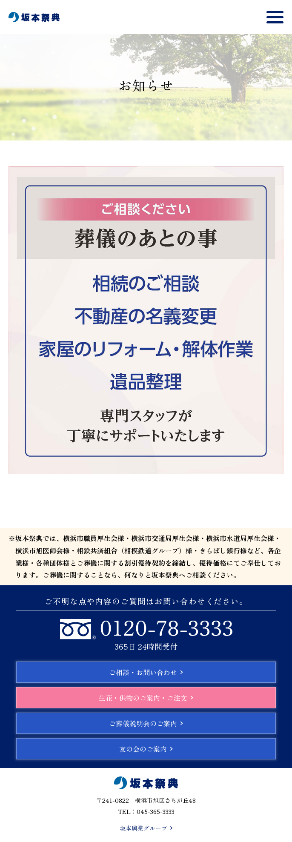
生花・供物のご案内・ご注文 (146, 698)
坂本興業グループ (146, 828)
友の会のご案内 (146, 749)
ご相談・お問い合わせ (146, 672)
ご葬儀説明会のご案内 (146, 723)
